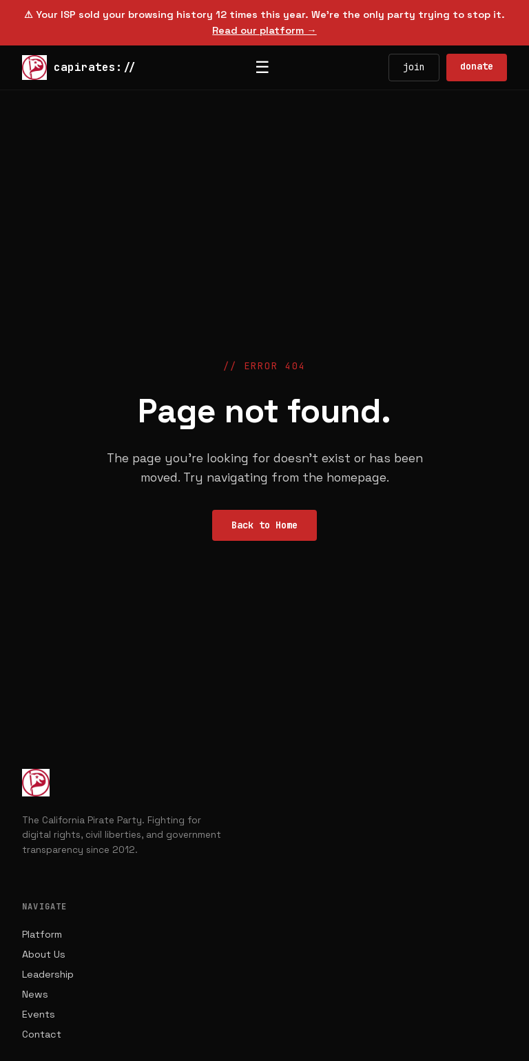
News (35, 994)
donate (476, 66)
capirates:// (79, 67)
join (414, 67)
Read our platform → (264, 30)
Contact (41, 1034)
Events (38, 1014)
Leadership (48, 974)
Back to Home (264, 525)
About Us (43, 954)
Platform (42, 934)
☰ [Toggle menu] (262, 67)
